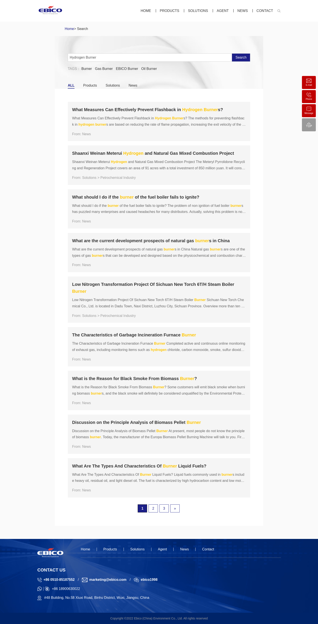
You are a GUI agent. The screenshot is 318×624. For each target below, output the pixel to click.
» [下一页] (175, 508)
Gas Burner (104, 69)
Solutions (198, 11)
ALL (71, 85)
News (242, 11)
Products (169, 11)
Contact (265, 11)
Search (241, 57)
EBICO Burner (127, 69)
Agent (223, 11)
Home (146, 11)
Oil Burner (149, 69)
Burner (86, 69)
